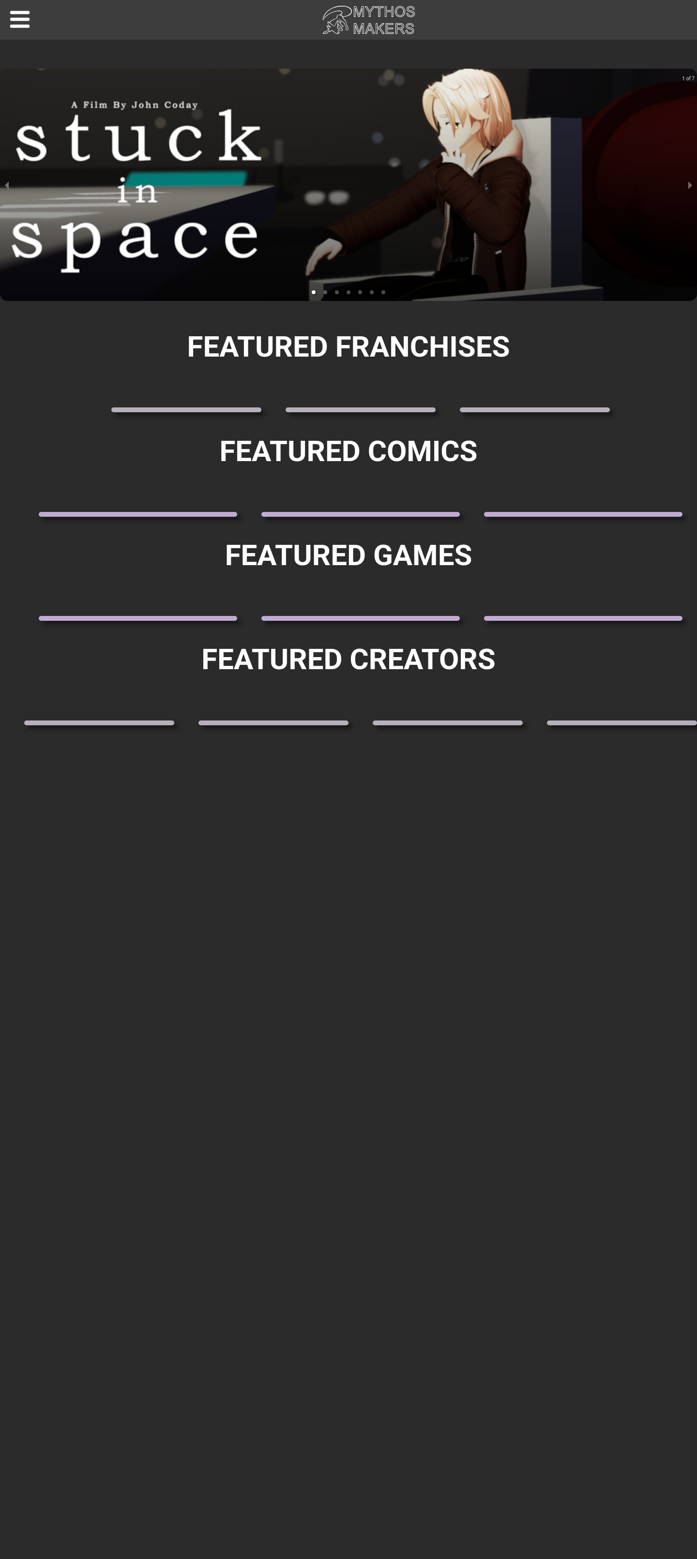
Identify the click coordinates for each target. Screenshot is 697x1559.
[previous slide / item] (7, 185)
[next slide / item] (690, 185)
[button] (314, 292)
